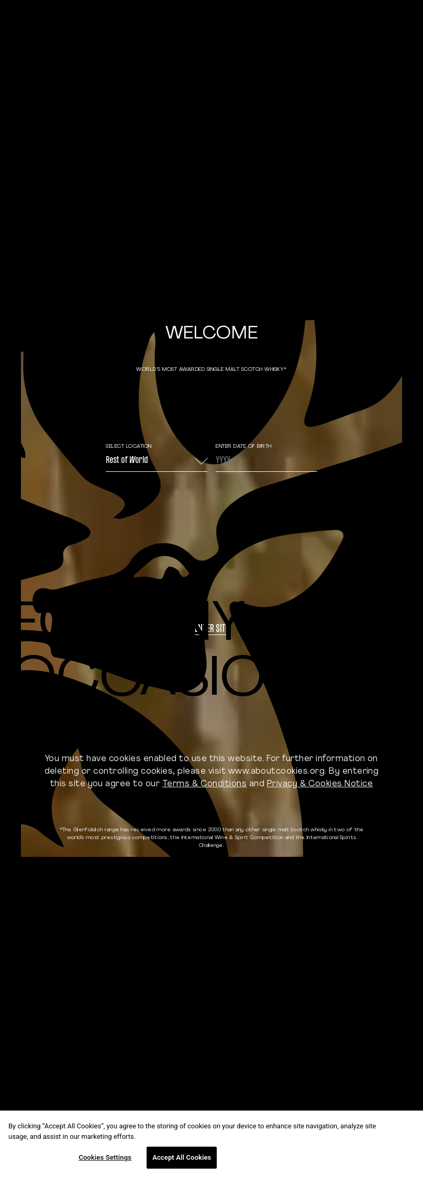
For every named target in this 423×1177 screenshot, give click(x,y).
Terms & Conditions (204, 784)
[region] (211, 1144)
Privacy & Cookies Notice (320, 784)
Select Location (129, 446)
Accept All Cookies (181, 1157)
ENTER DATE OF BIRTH (244, 446)
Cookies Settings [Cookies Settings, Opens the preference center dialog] (105, 1157)
